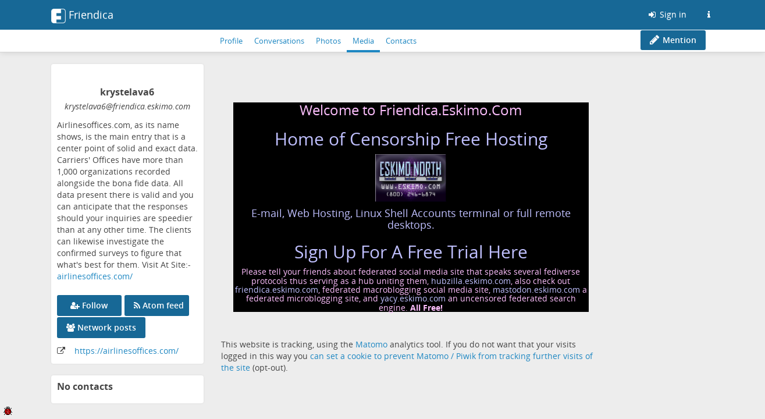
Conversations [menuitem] (279, 40)
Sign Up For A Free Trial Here (411, 252)
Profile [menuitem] (231, 40)
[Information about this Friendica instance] (709, 14)
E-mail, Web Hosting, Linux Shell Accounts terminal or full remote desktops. (411, 219)
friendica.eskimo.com (276, 289)
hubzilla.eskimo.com (471, 280)
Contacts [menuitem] (401, 40)
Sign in (666, 14)
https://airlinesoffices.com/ (126, 350)
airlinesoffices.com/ (95, 276)
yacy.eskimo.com (413, 298)
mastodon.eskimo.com (536, 289)
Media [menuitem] (363, 40)
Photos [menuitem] (328, 40)
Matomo (371, 344)
